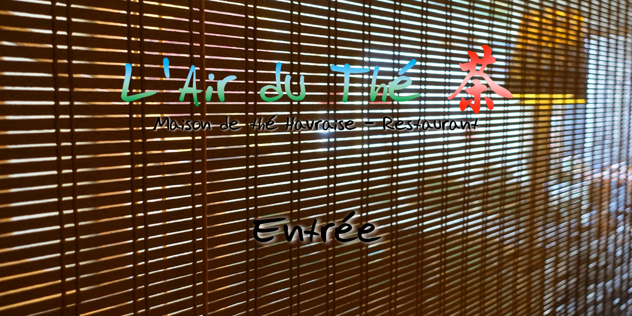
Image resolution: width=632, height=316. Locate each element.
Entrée (316, 229)
